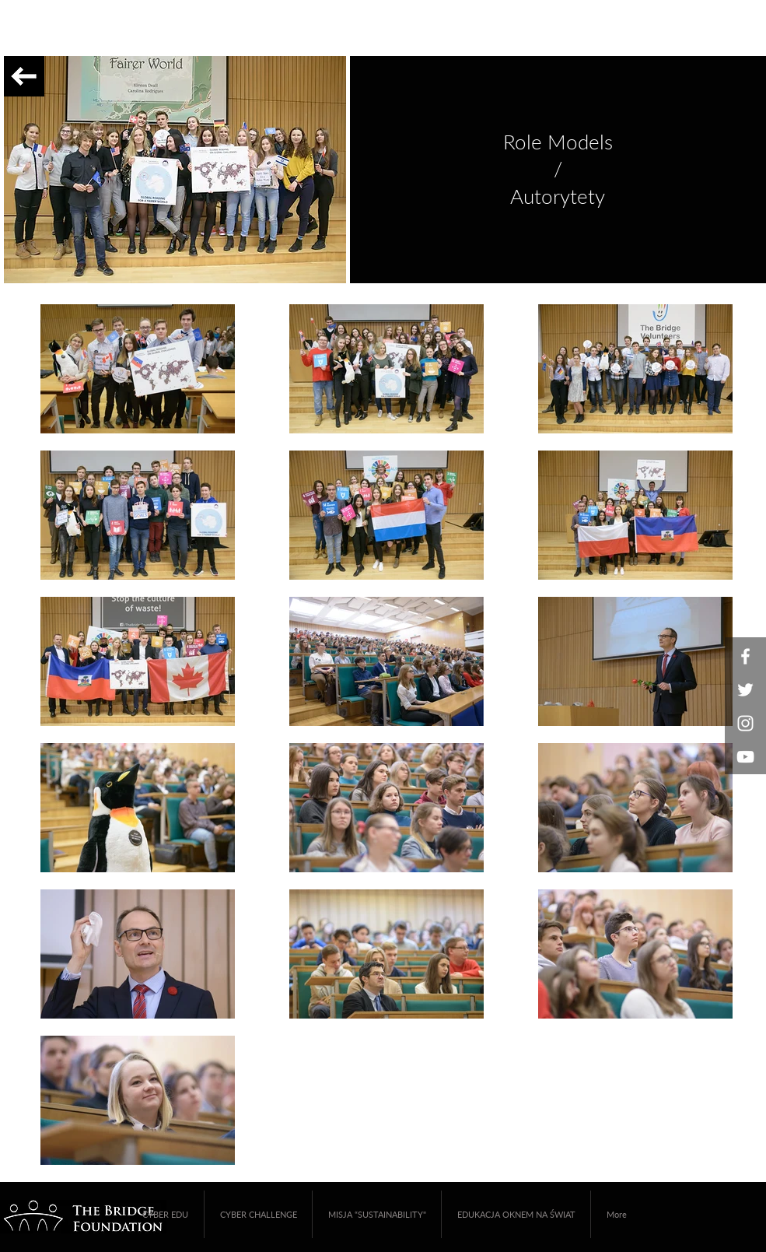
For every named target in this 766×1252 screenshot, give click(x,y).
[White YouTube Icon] (745, 756)
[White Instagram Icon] (745, 723)
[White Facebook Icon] (745, 656)
